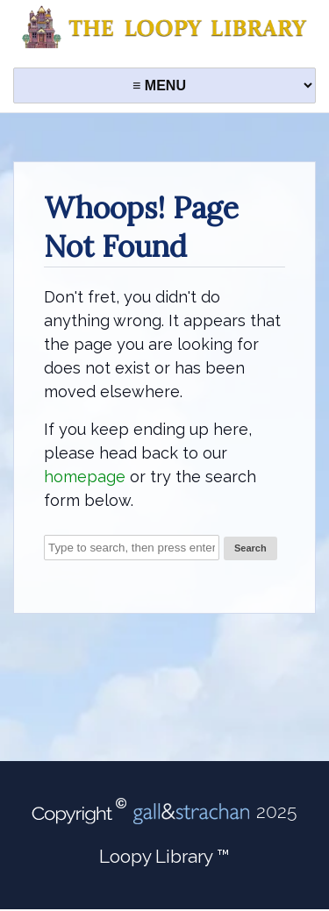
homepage (84, 476)
